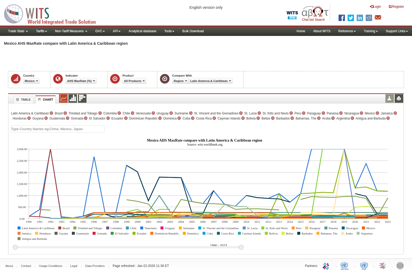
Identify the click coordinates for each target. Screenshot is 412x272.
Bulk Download (193, 31)
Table (23, 99)
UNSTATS (364, 265)
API (117, 31)
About (9, 265)
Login (375, 7)
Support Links (397, 31)
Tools (169, 31)
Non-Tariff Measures (71, 31)
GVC (100, 31)
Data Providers (95, 265)
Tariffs (41, 31)
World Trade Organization (382, 265)
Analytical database (142, 31)
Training (371, 31)
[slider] (128, 248)
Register (396, 7)
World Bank (401, 265)
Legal (73, 265)
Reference (347, 31)
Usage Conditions (50, 265)
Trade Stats (18, 31)
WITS (53, 13)
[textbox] (58, 129)
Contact (26, 265)
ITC (327, 265)
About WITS (322, 31)
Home (301, 31)
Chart (45, 99)
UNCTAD (345, 265)
